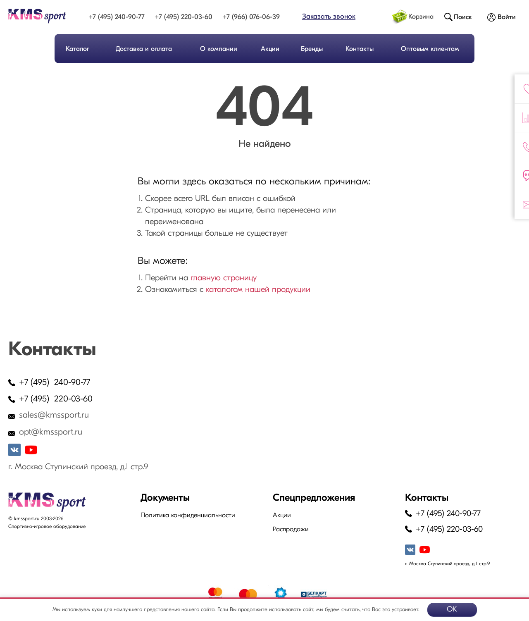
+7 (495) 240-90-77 (116, 17)
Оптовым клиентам (430, 49)
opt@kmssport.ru (50, 432)
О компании (218, 49)
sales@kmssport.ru (54, 415)
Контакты (360, 49)
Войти (507, 17)
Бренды (312, 49)
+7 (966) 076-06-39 (251, 17)
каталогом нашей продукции (258, 290)
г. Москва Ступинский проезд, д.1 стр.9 (78, 467)
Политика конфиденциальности (188, 515)
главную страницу (224, 278)
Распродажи (291, 529)
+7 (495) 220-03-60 (183, 17)
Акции (270, 49)
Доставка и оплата (144, 49)
